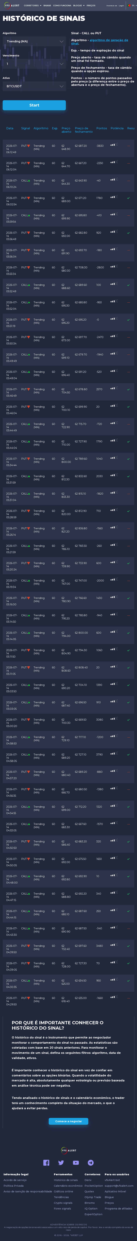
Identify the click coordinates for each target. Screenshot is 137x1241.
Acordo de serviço (15, 1180)
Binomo (90, 1202)
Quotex (89, 1191)
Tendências (61, 1197)
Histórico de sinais (66, 1180)
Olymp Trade (93, 1197)
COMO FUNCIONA (62, 5)
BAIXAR (47, 5)
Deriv (88, 1180)
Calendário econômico (68, 1185)
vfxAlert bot (112, 1180)
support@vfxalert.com (119, 1185)
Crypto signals (63, 1202)
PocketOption (94, 1185)
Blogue (109, 1197)
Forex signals (62, 1208)
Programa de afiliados (118, 1208)
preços (91, 5)
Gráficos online (63, 1191)
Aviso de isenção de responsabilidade (28, 1191)
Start (34, 105)
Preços (109, 1202)
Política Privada (14, 1185)
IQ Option (91, 1208)
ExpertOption (93, 1214)
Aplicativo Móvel (115, 1191)
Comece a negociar (68, 1121)
